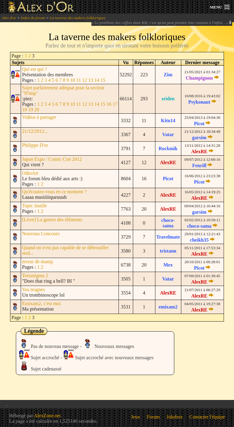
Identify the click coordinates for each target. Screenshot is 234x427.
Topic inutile (34, 205)
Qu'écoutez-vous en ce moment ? (54, 191)
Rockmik (167, 148)
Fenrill (199, 165)
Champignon (199, 78)
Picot (199, 123)
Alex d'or (9, 17)
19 (30, 109)
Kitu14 (168, 120)
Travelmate (168, 236)
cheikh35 (199, 240)
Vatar (168, 134)
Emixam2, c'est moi (41, 303)
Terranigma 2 (35, 275)
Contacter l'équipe (207, 416)
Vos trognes (33, 289)
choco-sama (168, 223)
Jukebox (175, 416)
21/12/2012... (35, 131)
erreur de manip (37, 261)
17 (115, 104)
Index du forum (33, 17)
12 (84, 80)
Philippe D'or (35, 145)
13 (90, 80)
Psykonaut (199, 102)
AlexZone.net (47, 415)
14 (96, 80)
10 (72, 80)
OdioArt (30, 173)
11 (78, 80)
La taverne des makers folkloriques (77, 17)
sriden (168, 98)
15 (103, 80)
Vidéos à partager (39, 117)
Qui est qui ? (34, 69)
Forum (153, 416)
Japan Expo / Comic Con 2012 (52, 159)
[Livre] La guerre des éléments (52, 219)
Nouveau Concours (40, 233)
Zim (168, 74)
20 (36, 109)
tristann (168, 250)
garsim (199, 137)
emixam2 (167, 306)
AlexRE (199, 151)
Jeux (135, 416)
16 (109, 104)
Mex (167, 264)
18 (24, 109)
